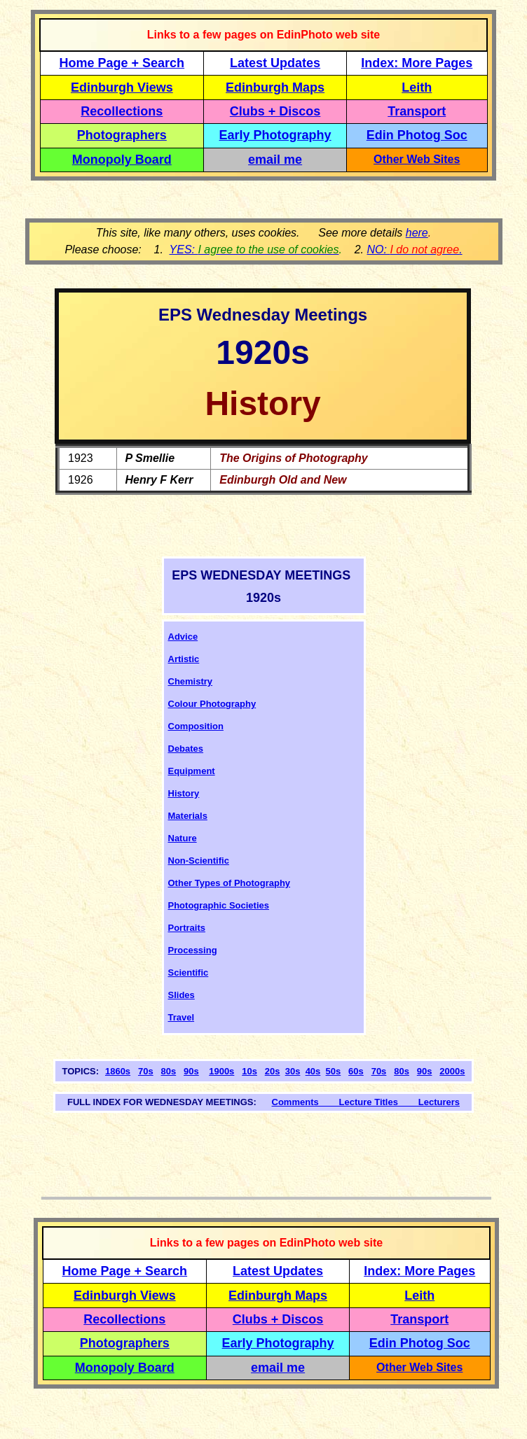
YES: (254, 249)
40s (313, 1071)
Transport (417, 111)
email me (275, 160)
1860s (117, 1071)
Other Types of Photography (229, 883)
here (417, 233)
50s (333, 1071)
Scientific (188, 972)
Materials (187, 815)
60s (356, 1071)
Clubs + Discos (275, 111)
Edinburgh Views (122, 87)
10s (249, 1071)
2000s (452, 1071)
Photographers (122, 135)
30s (293, 1071)
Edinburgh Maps (275, 87)
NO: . (414, 249)
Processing (192, 950)
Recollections (122, 111)
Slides (181, 995)
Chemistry (190, 681)
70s (145, 1071)
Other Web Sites (417, 159)
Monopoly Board (122, 160)
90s (191, 1071)
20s (272, 1071)
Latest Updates (275, 63)
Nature (182, 838)
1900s (221, 1071)
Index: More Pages (416, 63)
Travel (181, 1017)
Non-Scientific (198, 860)
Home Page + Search (122, 63)
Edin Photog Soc (417, 135)
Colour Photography (212, 704)
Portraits (186, 927)
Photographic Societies (218, 905)
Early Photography (275, 135)
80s (169, 1071)
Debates (186, 748)
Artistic (184, 659)
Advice (183, 636)
